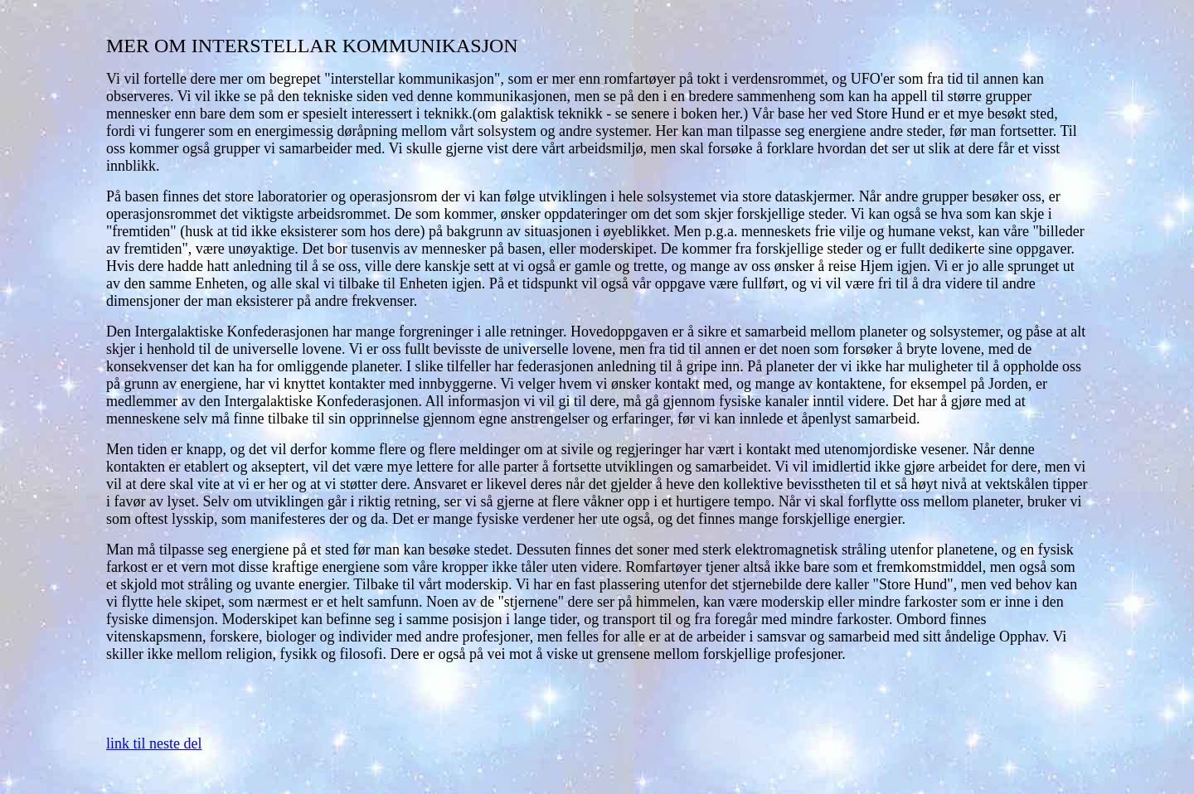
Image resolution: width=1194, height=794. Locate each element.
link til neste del (153, 743)
